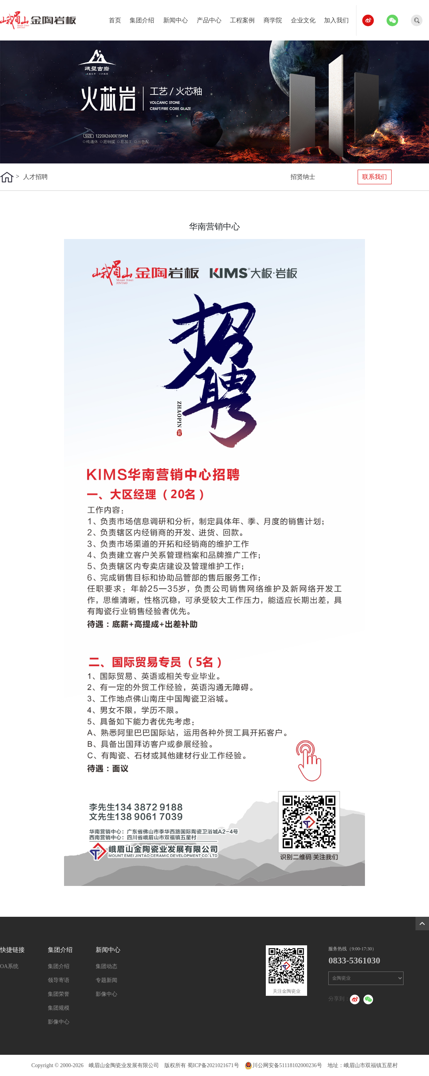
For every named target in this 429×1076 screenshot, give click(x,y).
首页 (118, 19)
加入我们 (339, 19)
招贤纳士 (303, 176)
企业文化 (306, 19)
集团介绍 (145, 19)
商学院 (275, 19)
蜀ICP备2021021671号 (213, 1065)
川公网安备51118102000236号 (283, 1065)
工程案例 (245, 19)
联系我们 (374, 176)
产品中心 (212, 19)
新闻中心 (178, 19)
